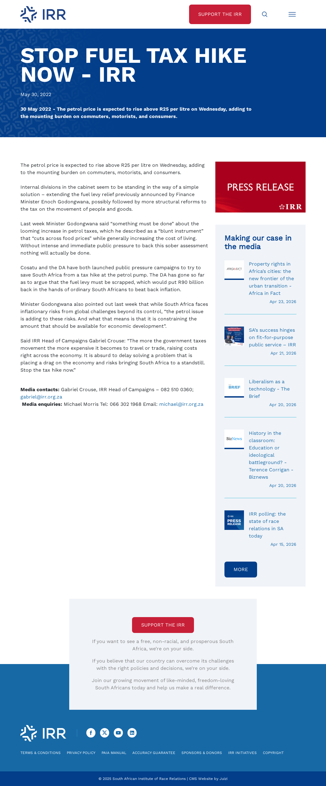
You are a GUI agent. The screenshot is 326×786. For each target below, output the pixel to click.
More (241, 569)
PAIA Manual (114, 753)
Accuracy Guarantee (153, 753)
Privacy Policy (81, 753)
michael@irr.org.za (181, 404)
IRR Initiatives (242, 753)
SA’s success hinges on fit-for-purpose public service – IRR (260, 341)
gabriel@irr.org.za (41, 397)
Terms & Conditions (40, 753)
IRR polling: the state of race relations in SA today (260, 529)
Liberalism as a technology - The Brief (260, 393)
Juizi (223, 779)
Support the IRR (163, 625)
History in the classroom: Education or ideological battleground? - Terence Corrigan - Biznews (260, 459)
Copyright (273, 753)
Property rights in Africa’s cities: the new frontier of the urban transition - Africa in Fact (260, 282)
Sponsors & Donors (201, 753)
